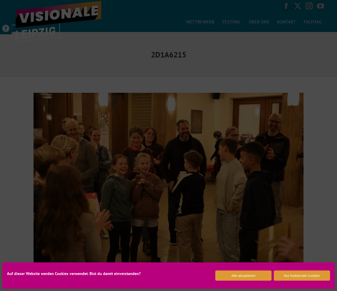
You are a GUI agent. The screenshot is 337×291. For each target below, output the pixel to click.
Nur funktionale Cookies (302, 275)
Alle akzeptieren (243, 275)
